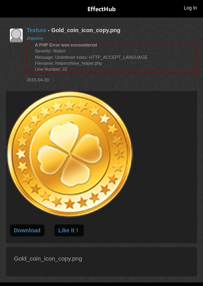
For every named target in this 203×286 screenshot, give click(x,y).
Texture (36, 30)
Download (27, 230)
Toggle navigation (9, 7)
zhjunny (35, 38)
